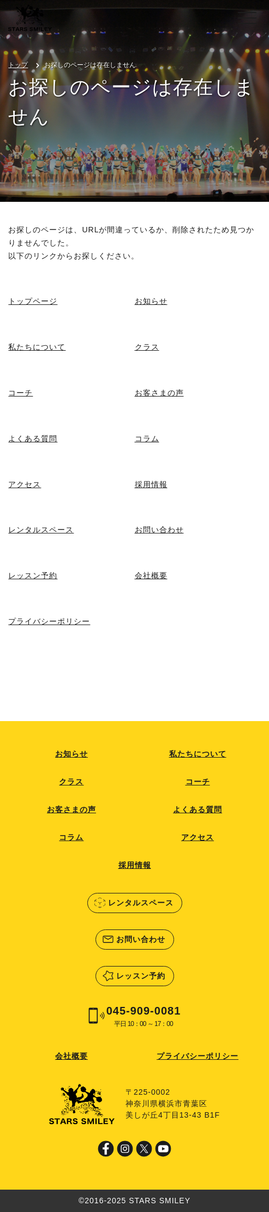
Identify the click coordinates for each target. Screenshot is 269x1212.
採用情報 (151, 484)
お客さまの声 (159, 392)
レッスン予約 (32, 575)
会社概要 (151, 575)
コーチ (20, 392)
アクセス (24, 484)
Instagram (125, 1149)
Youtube (163, 1149)
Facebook (106, 1149)
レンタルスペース (41, 529)
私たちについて (36, 347)
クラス (147, 347)
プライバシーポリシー (49, 621)
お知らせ (151, 301)
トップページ (32, 301)
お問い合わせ (159, 529)
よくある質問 (32, 438)
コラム (147, 438)
